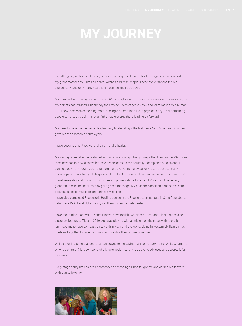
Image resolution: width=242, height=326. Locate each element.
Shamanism (209, 10)
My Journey (154, 10)
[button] (229, 10)
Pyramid (190, 10)
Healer (173, 10)
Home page (132, 10)
